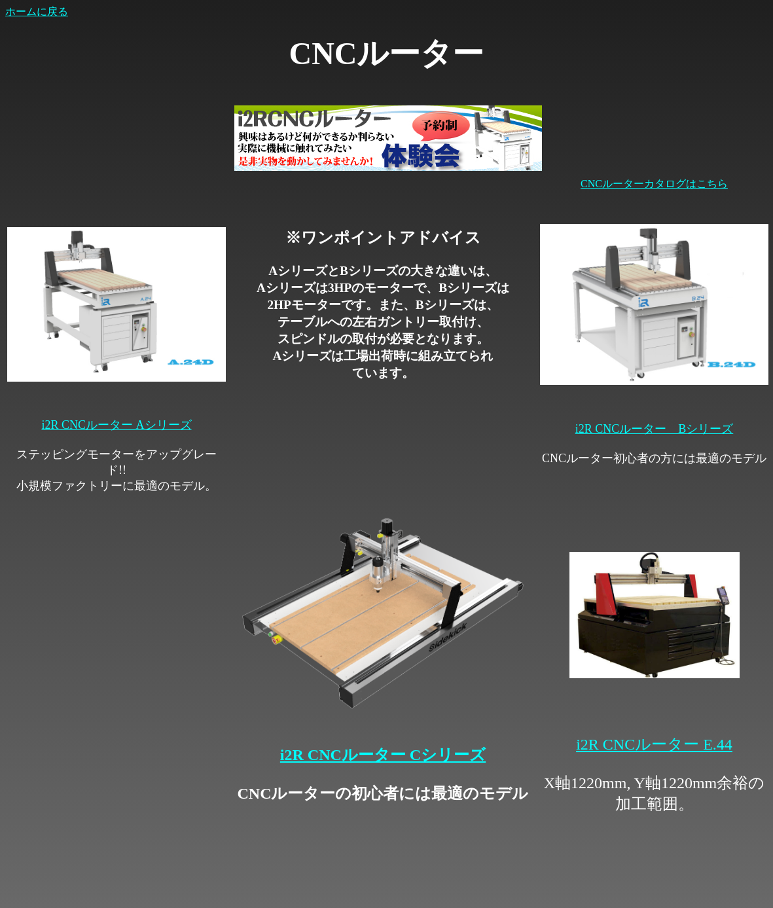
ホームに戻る (36, 11)
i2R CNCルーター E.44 (654, 744)
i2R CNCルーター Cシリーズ (383, 754)
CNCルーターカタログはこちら (654, 183)
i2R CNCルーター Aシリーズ (116, 424)
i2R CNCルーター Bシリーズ (654, 428)
